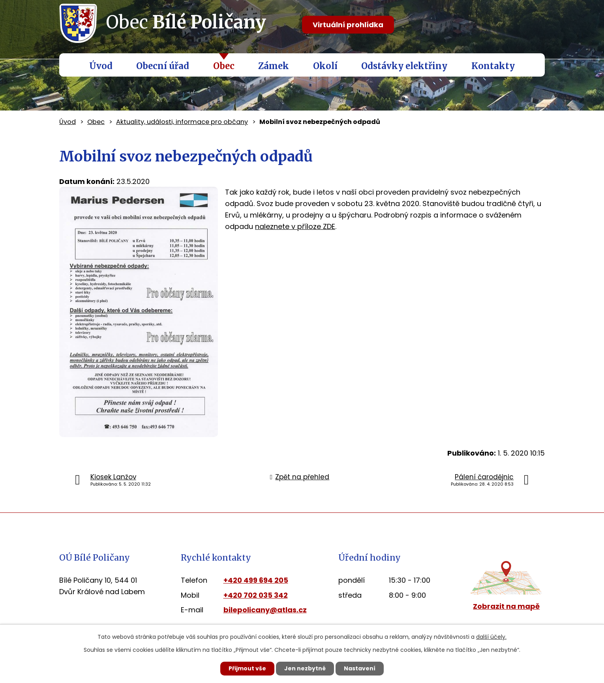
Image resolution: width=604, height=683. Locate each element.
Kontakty (493, 65)
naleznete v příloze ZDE (295, 226)
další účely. (491, 637)
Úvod (101, 65)
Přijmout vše (247, 668)
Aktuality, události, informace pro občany (182, 121)
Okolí (325, 65)
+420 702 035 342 (255, 595)
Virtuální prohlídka (348, 25)
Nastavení (359, 668)
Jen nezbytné (305, 668)
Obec (223, 65)
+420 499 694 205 (255, 580)
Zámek (273, 65)
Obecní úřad (162, 65)
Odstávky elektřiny (404, 65)
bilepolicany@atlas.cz (265, 610)
